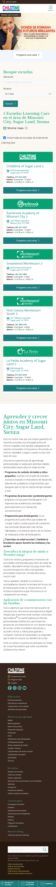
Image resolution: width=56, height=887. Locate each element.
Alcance (7, 88)
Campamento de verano (17, 755)
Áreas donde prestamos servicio (20, 873)
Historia (11, 820)
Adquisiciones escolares (17, 811)
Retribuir (11, 817)
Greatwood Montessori (24, 263)
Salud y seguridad (14, 778)
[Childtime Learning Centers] (10, 8)
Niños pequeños (14, 723)
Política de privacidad (16, 866)
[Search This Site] (28, 849)
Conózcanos (15, 801)
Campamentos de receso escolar (20, 751)
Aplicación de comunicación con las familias (24, 781)
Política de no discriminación (18, 871)
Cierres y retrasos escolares (18, 793)
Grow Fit (11, 761)
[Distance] (28, 94)
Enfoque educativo (15, 700)
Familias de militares (15, 790)
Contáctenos (12, 826)
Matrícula (11, 784)
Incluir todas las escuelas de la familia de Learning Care (24, 140)
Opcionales (12, 758)
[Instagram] (15, 688)
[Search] (44, 849)
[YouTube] (24, 688)
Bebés (10, 720)
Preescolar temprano (15, 730)
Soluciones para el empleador (19, 814)
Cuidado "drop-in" (14, 748)
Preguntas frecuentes (16, 823)
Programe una (28, 55)
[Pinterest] (20, 688)
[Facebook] (10, 688)
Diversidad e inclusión (16, 804)
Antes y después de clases (18, 745)
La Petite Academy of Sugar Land (26, 362)
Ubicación (8, 76)
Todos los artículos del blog (18, 835)
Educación (14, 696)
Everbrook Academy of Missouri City (22, 214)
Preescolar (12, 733)
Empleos (11, 807)
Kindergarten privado (15, 742)
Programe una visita (18, 676)
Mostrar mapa (15, 128)
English (14, 683)
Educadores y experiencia (17, 703)
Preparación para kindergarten (19, 739)
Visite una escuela (14, 775)
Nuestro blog (15, 831)
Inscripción (12, 787)
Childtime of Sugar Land (25, 166)
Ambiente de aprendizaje (17, 709)
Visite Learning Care (15, 864)
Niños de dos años (15, 727)
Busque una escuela (9, 15)
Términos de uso (14, 869)
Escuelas (13, 768)
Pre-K (10, 736)
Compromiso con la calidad (18, 706)
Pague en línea (16, 680)
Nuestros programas (20, 717)
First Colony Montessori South (23, 312)
